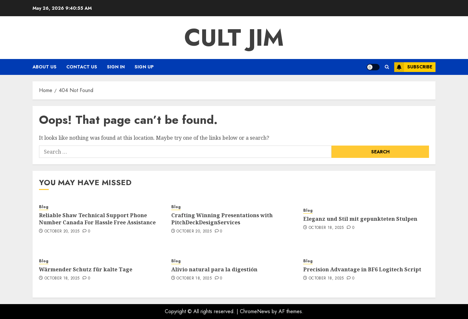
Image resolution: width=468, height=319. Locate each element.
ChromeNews (255, 311)
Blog (43, 207)
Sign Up (144, 67)
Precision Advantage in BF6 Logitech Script (362, 269)
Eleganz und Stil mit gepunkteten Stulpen (360, 218)
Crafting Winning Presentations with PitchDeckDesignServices (222, 219)
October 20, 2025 (62, 231)
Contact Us (81, 67)
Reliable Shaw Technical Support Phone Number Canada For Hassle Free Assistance (97, 219)
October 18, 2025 (326, 227)
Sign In (116, 67)
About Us (44, 67)
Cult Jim (234, 37)
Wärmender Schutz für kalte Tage (85, 269)
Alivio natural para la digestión (214, 269)
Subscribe (413, 67)
